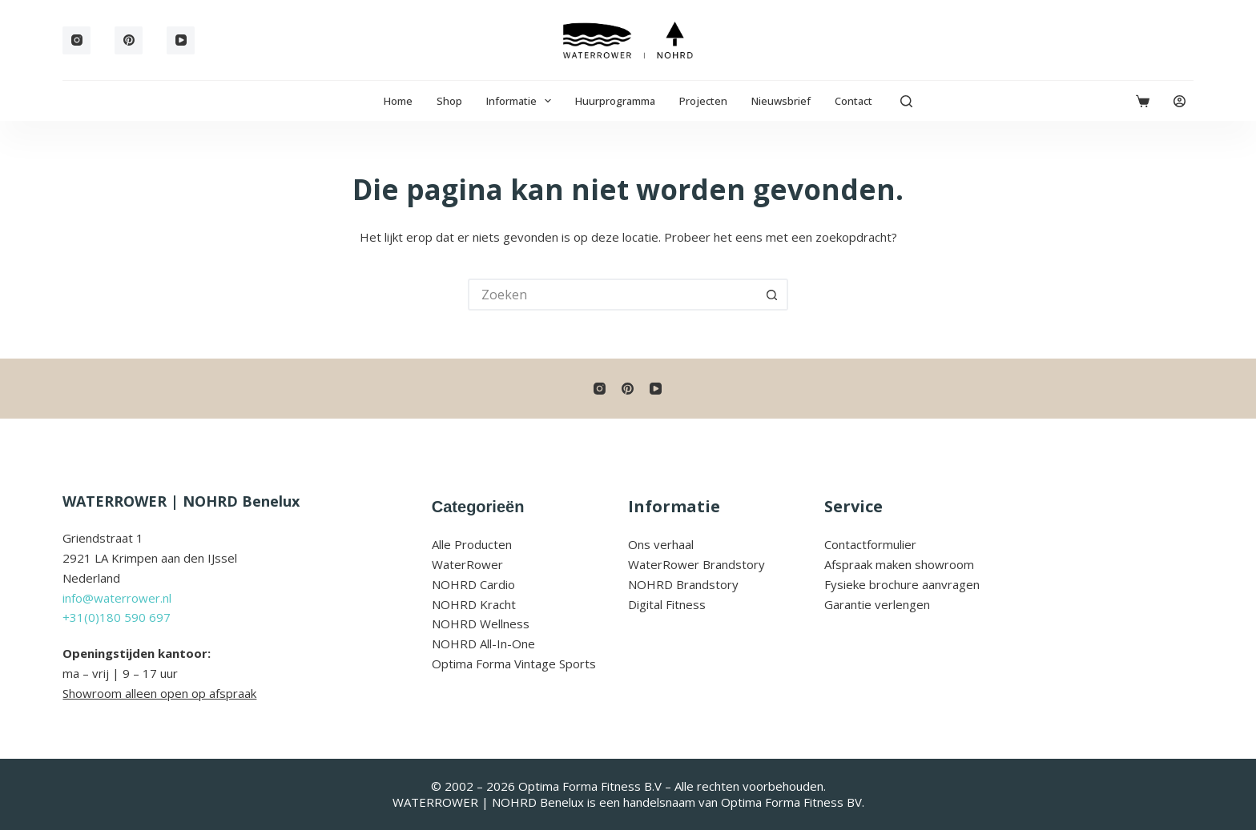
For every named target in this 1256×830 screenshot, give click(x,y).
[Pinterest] (129, 40)
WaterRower (467, 564)
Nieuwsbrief (781, 101)
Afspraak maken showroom (899, 564)
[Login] (1179, 101)
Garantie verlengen (877, 604)
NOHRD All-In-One (483, 644)
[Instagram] (76, 40)
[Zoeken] (906, 101)
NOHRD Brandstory (683, 584)
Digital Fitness (667, 604)
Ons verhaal (661, 544)
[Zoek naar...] (612, 295)
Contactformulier (870, 544)
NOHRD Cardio (473, 584)
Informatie (522, 100)
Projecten (703, 101)
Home (398, 101)
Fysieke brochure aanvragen (902, 584)
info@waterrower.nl (116, 598)
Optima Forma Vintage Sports (514, 664)
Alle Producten (472, 544)
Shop (449, 101)
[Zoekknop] (772, 295)
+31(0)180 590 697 (116, 617)
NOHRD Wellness (480, 623)
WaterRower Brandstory (696, 564)
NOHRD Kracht (474, 604)
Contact (853, 101)
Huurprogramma (615, 101)
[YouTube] (181, 40)
